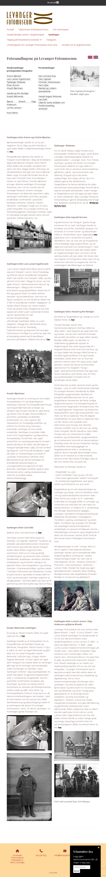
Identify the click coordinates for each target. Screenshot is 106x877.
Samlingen (53, 34)
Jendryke (42, 108)
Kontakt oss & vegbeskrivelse (76, 45)
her (40, 532)
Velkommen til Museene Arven (33, 29)
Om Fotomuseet (61, 29)
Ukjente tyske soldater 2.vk (51, 102)
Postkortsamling (46, 105)
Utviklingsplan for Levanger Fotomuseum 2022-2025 (32, 45)
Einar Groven (13, 85)
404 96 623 (41, 855)
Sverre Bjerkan (14, 76)
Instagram (51, 40)
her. (11, 151)
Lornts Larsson (14, 107)
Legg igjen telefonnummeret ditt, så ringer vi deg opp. (85, 859)
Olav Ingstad (44, 79)
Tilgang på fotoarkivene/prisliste (24, 40)
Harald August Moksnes (49, 96)
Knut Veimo (12, 113)
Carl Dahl (42, 99)
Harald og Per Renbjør (18, 93)
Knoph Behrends (15, 96)
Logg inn (53, 873)
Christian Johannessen (49, 82)
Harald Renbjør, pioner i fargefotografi (25, 34)
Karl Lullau (43, 85)
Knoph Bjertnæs (15, 88)
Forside (10, 29)
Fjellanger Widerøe (16, 82)
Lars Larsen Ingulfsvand (19, 79)
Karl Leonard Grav (47, 76)
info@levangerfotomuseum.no (68, 855)
